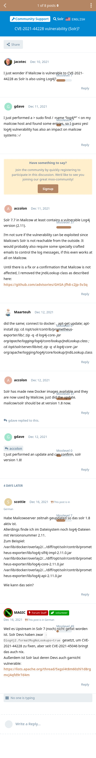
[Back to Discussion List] (5, 5)
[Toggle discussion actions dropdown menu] (91, 5)
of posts (48, 5)
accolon (15, 448)
